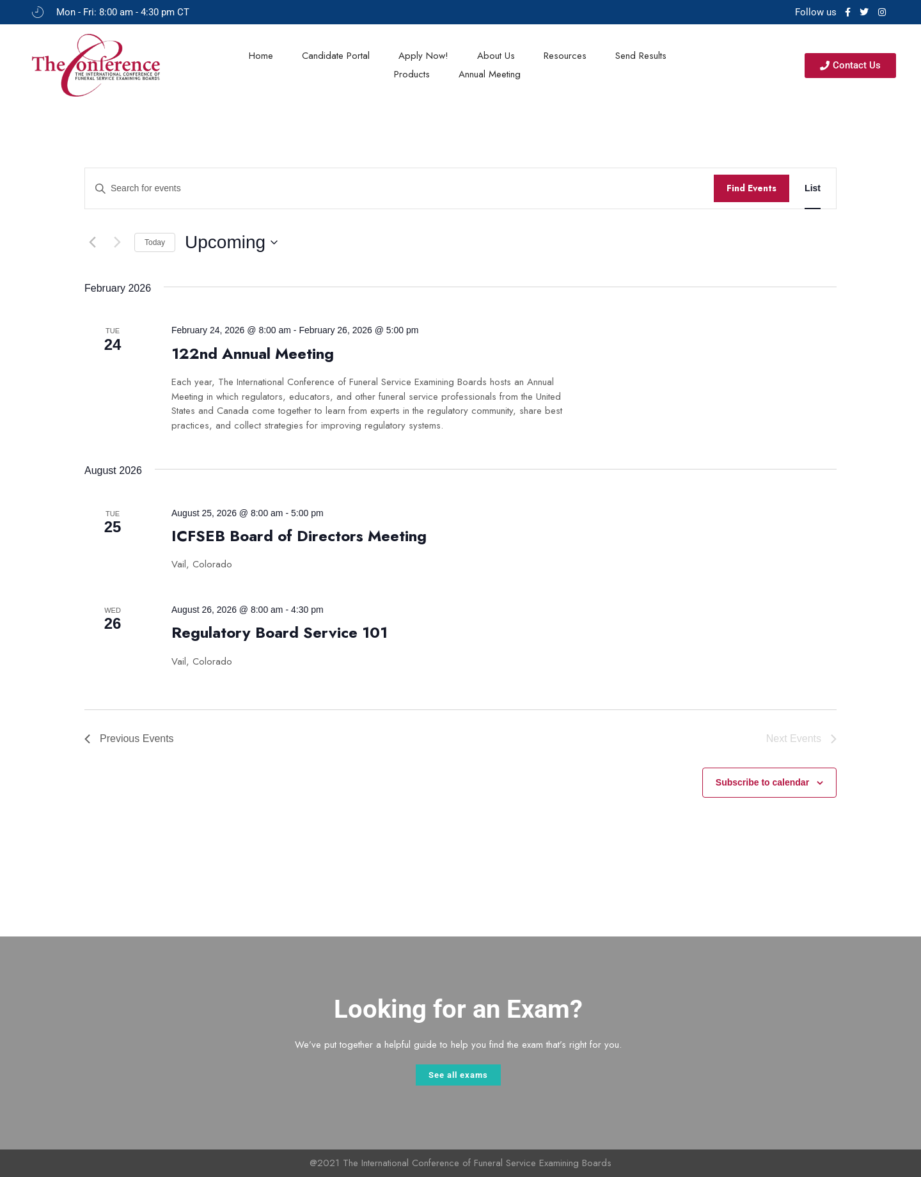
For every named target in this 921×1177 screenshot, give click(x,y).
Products (412, 74)
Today (155, 242)
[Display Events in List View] (813, 188)
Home (261, 56)
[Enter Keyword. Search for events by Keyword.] (399, 188)
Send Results (640, 56)
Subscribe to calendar (762, 782)
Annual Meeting (490, 74)
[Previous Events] (92, 242)
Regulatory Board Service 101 (279, 632)
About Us (496, 56)
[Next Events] (117, 242)
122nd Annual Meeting (252, 353)
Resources (565, 56)
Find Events (751, 188)
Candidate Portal (336, 56)
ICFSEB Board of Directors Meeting (299, 536)
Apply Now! (423, 56)
